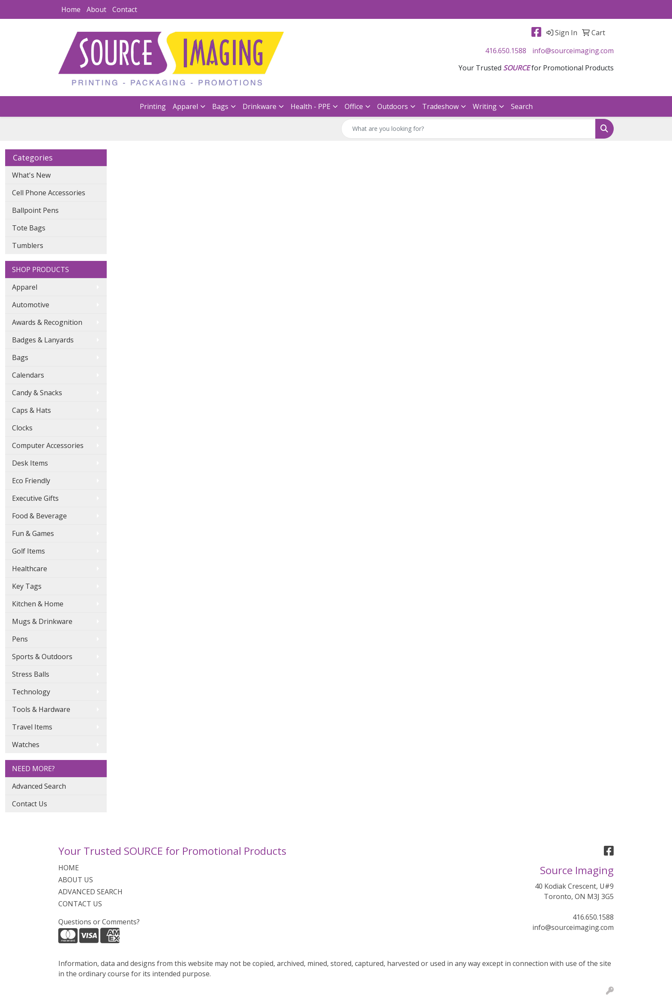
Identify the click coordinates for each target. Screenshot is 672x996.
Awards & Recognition (47, 322)
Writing (485, 106)
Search (522, 106)
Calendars (28, 375)
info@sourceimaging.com (573, 50)
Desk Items (30, 463)
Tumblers (27, 245)
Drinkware (259, 106)
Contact (124, 9)
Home (71, 9)
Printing (153, 106)
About (96, 9)
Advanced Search (39, 786)
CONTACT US (80, 903)
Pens (20, 639)
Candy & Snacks (37, 392)
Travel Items (32, 727)
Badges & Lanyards (43, 340)
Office (354, 106)
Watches (25, 744)
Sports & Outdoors (42, 656)
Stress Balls (30, 674)
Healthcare (29, 568)
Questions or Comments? (99, 921)
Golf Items (28, 551)
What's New (31, 175)
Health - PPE (310, 106)
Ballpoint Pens (35, 210)
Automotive (30, 304)
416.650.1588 (505, 50)
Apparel (185, 106)
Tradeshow (440, 106)
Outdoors (392, 106)
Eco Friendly (31, 480)
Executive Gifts (35, 498)
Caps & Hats (31, 410)
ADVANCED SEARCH (90, 891)
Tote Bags (28, 228)
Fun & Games (33, 533)
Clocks (22, 428)
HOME (68, 867)
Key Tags (27, 586)
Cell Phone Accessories (48, 192)
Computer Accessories (48, 445)
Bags (220, 106)
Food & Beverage (39, 516)
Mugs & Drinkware (42, 621)
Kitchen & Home (37, 603)
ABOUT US (75, 879)
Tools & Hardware (41, 709)
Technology (31, 691)
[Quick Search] (468, 129)
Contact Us (29, 803)
